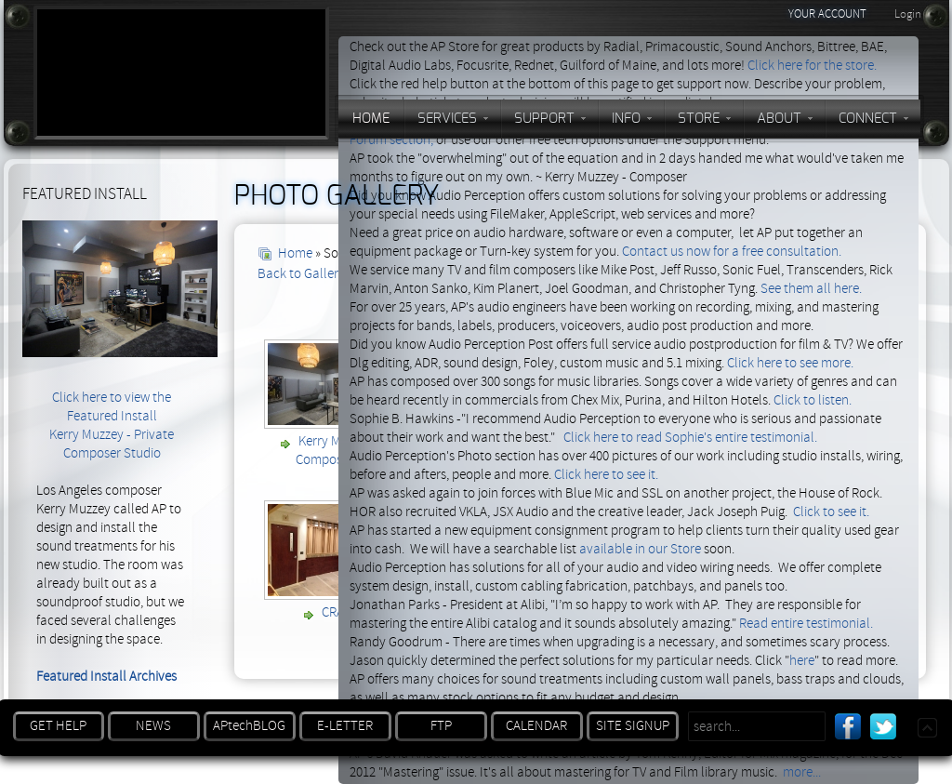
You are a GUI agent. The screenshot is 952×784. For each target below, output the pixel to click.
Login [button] (907, 13)
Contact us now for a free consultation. (731, 251)
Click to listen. (813, 400)
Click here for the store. (812, 65)
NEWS (153, 726)
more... (802, 772)
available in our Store (640, 549)
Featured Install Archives (106, 676)
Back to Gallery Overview (329, 274)
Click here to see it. (606, 475)
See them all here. (811, 289)
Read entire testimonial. (806, 623)
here (801, 661)
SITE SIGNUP (632, 726)
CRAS (336, 612)
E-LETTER (345, 726)
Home (295, 253)
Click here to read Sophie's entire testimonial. (690, 437)
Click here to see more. (790, 363)
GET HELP (58, 726)
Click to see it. (831, 512)
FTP (441, 726)
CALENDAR (536, 726)
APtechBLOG (249, 726)
